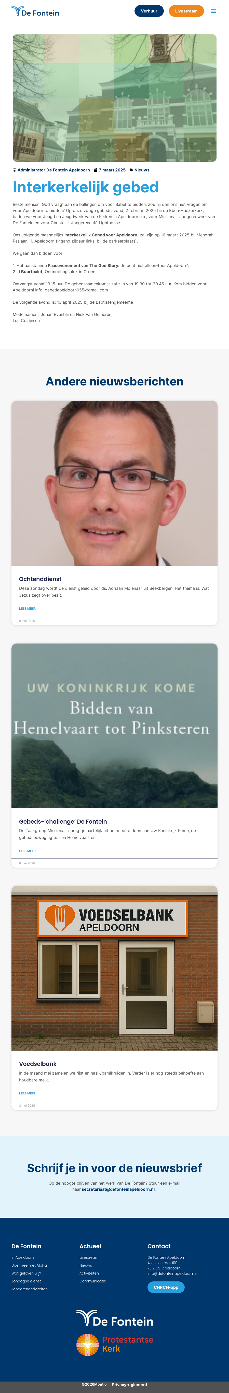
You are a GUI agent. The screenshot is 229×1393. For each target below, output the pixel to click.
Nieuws (142, 169)
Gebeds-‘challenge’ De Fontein (63, 822)
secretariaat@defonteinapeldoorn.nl (118, 1189)
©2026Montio (94, 1384)
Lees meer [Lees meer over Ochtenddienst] (27, 608)
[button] (213, 11)
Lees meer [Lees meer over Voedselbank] (27, 1093)
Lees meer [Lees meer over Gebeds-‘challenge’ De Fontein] (27, 851)
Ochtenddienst (40, 579)
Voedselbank (38, 1064)
